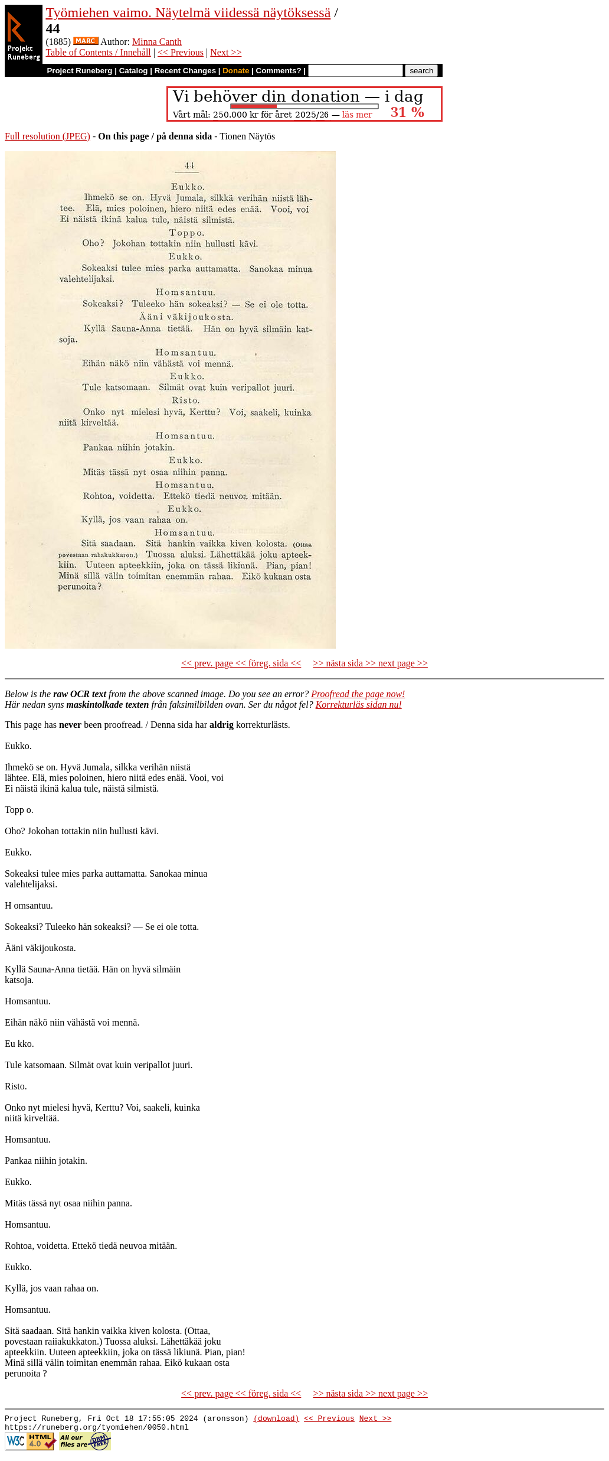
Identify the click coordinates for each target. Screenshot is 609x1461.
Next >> (225, 52)
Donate (235, 70)
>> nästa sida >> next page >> (370, 663)
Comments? (279, 70)
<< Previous (181, 52)
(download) (276, 1419)
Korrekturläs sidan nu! (359, 704)
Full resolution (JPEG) (47, 136)
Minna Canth (157, 42)
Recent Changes (185, 70)
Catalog (133, 70)
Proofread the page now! (358, 694)
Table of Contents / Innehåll (97, 52)
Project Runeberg (79, 70)
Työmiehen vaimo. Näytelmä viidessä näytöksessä (187, 12)
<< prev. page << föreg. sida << (241, 663)
